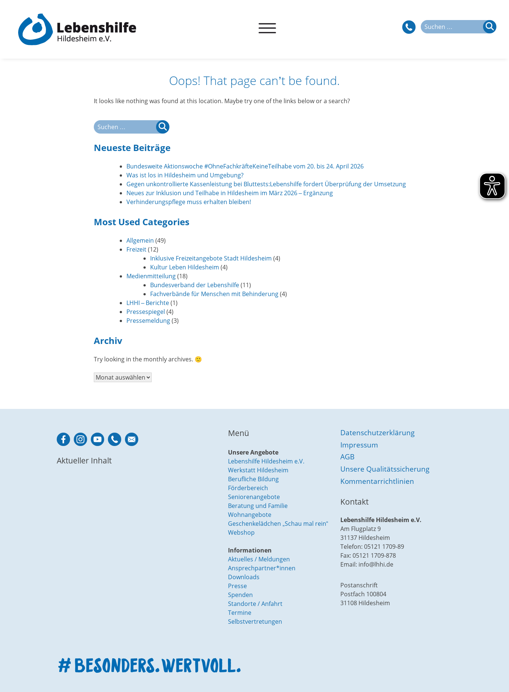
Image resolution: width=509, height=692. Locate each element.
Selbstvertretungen (255, 621)
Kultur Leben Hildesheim (184, 267)
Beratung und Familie (258, 506)
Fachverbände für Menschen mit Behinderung (214, 294)
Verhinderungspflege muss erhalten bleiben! (188, 202)
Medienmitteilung (151, 276)
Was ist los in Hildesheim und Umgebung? (185, 175)
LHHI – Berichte (147, 303)
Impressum (359, 445)
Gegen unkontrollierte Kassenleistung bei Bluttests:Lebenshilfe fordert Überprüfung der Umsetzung (266, 184)
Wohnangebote (249, 515)
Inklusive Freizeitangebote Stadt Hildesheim (211, 258)
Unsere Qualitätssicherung (384, 469)
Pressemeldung (148, 321)
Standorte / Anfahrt (255, 604)
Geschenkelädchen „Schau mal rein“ (278, 523)
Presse (237, 586)
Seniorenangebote (254, 497)
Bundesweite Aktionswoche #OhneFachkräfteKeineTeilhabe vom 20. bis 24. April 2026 (245, 166)
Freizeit (136, 249)
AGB (347, 457)
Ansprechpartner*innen (261, 568)
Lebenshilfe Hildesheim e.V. (266, 461)
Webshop (241, 532)
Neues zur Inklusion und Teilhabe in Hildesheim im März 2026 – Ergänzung (229, 193)
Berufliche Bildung (253, 479)
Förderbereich (248, 488)
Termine (239, 613)
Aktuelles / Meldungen (259, 559)
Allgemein (140, 240)
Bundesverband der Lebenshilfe (194, 285)
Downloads (244, 577)
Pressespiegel (145, 312)
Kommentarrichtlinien (377, 481)
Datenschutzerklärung (377, 432)
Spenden (240, 595)
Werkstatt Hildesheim (258, 470)
